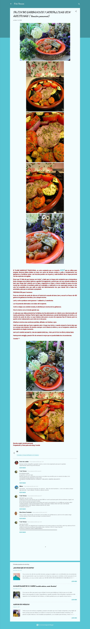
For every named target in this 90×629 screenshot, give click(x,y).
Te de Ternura (23, 471)
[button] (76, 11)
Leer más (74, 581)
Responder (22, 467)
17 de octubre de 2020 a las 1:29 (36, 461)
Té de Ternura (19, 3)
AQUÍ (62, 270)
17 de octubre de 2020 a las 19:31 (30, 486)
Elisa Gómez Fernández (25, 512)
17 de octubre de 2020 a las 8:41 (34, 471)
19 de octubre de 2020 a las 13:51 (34, 521)
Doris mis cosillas (24, 461)
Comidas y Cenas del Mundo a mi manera (28, 455)
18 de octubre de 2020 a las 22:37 (39, 512)
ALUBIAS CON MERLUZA (21, 605)
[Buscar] (79, 4)
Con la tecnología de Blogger (45, 625)
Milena (21, 486)
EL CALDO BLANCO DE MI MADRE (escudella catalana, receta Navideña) (34, 586)
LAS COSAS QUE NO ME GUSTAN (23, 568)
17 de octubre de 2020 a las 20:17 (34, 495)
